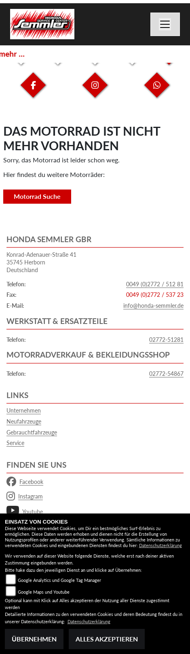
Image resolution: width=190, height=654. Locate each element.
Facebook (24, 482)
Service (15, 442)
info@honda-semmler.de (153, 305)
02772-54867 (166, 373)
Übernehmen (34, 639)
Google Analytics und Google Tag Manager (59, 580)
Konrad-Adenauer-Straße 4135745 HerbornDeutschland (41, 262)
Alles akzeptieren (107, 639)
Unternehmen (23, 410)
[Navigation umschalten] (165, 24)
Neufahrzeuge (23, 421)
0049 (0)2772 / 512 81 (155, 284)
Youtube (24, 511)
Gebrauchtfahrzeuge (31, 432)
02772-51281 (166, 339)
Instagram (24, 496)
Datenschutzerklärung (160, 545)
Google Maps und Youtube (44, 591)
